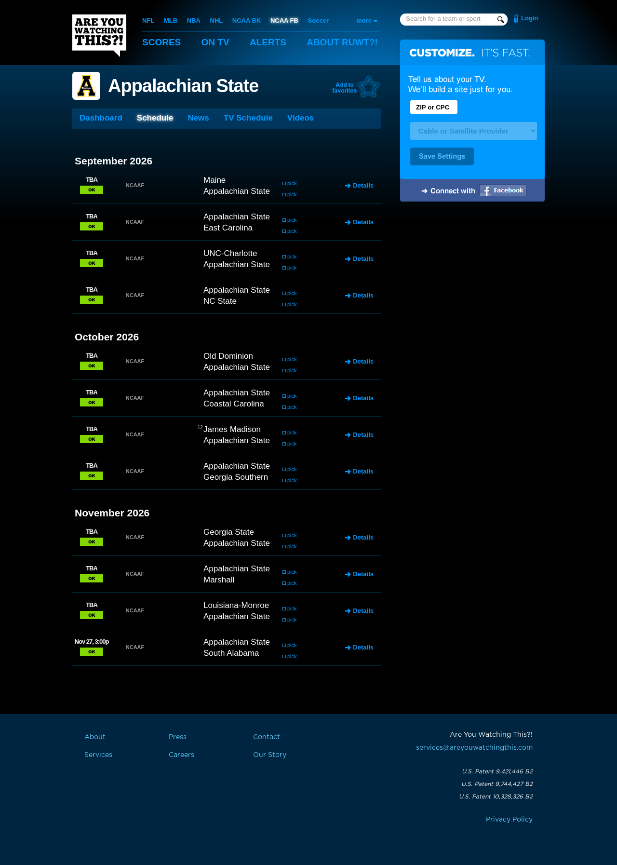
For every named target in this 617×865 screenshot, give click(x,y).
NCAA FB (284, 20)
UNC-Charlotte (230, 253)
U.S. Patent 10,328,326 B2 (496, 796)
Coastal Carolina (233, 403)
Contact (266, 737)
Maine (214, 180)
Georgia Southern (235, 477)
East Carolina (228, 227)
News (198, 117)
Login (529, 18)
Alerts (268, 42)
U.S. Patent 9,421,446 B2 (497, 771)
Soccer (318, 20)
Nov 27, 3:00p (92, 641)
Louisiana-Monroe (236, 605)
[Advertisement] (472, 281)
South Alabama (231, 653)
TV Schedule (248, 117)
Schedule (155, 117)
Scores (161, 42)
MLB (170, 20)
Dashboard (101, 117)
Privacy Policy (509, 819)
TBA (91, 179)
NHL (216, 20)
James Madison (232, 429)
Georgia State (228, 532)
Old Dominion (228, 356)
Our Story (269, 755)
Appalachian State (183, 86)
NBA (194, 20)
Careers (181, 755)
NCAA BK (246, 20)
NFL (148, 20)
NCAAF (135, 185)
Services (98, 755)
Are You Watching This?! (99, 35)
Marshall (218, 579)
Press (178, 737)
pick (292, 183)
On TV (215, 42)
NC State (220, 301)
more (364, 20)
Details (363, 185)
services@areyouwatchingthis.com (474, 747)
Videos (300, 117)
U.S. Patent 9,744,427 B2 (497, 784)
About (342, 42)
